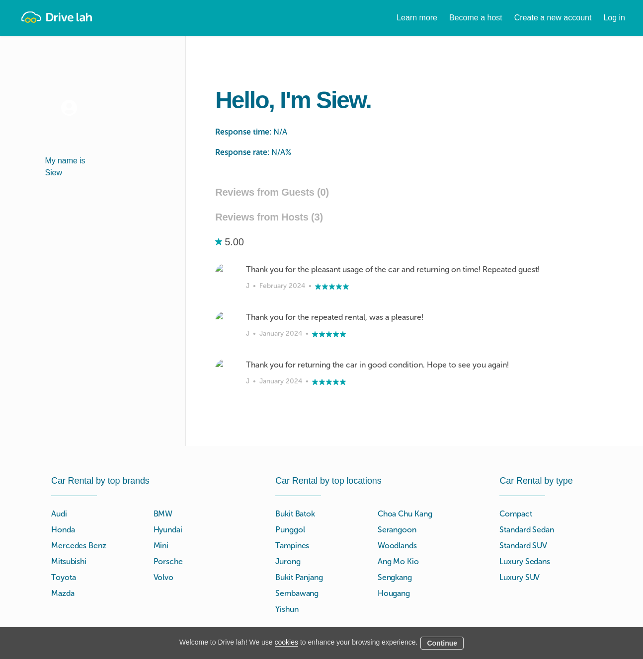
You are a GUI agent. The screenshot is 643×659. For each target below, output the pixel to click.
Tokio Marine (468, 567)
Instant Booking (301, 614)
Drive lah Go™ (300, 602)
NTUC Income (470, 579)
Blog (368, 626)
